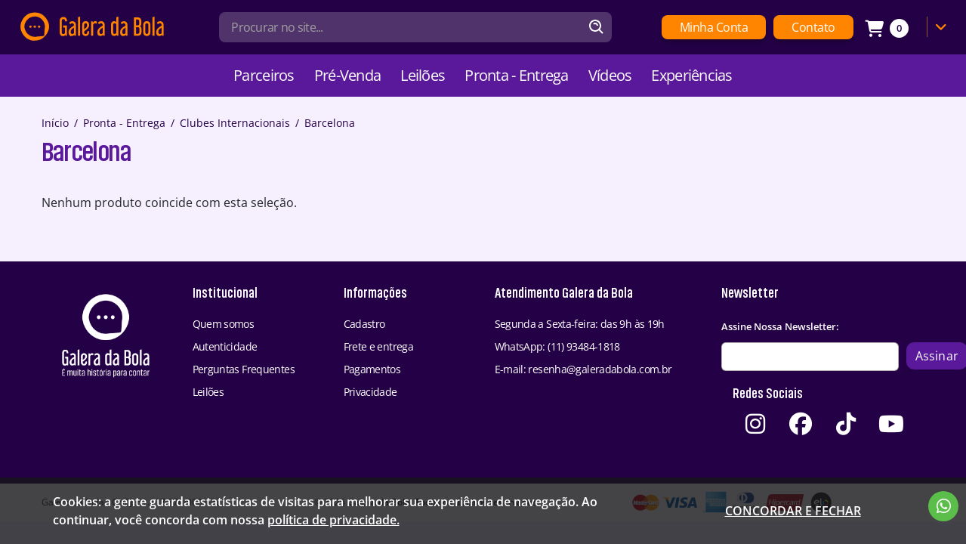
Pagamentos (372, 369)
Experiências (691, 75)
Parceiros (264, 75)
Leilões (422, 75)
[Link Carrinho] (910, 27)
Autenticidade (225, 346)
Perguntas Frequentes (244, 369)
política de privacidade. (333, 520)
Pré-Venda (347, 75)
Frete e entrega (379, 346)
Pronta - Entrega (516, 75)
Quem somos (224, 324)
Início (55, 123)
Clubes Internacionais (235, 123)
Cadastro (364, 324)
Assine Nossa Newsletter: (780, 326)
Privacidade (370, 392)
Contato (813, 27)
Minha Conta (714, 27)
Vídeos (610, 75)
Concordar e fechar (793, 510)
